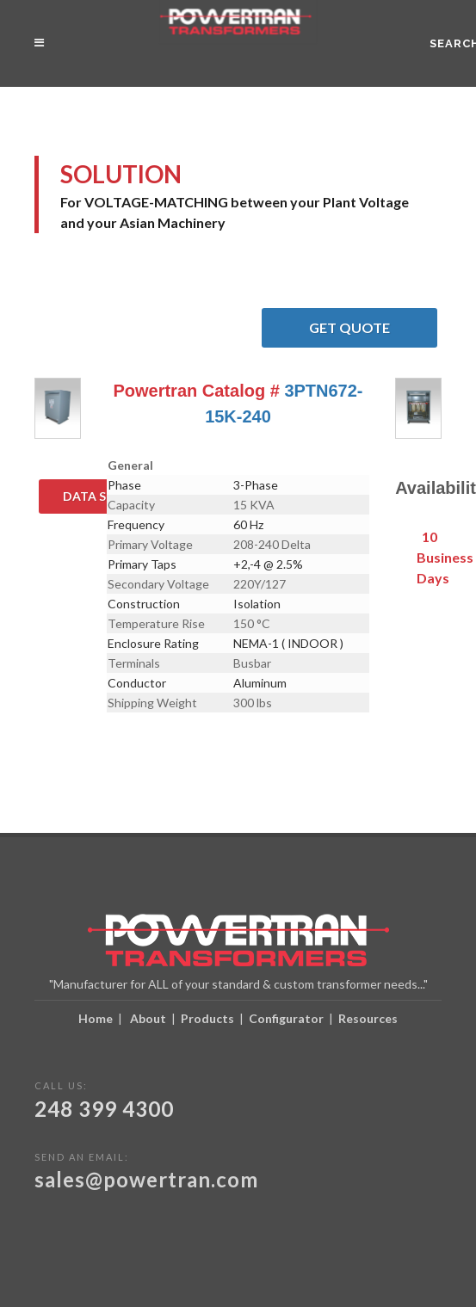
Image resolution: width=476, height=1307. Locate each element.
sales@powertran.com (146, 1179)
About (148, 1018)
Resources (368, 1018)
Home (95, 1018)
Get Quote (373, 328)
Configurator (286, 1018)
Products (207, 1018)
